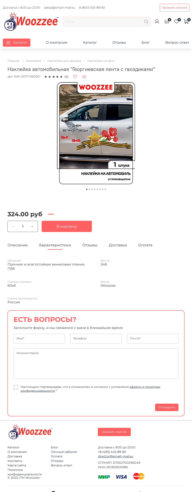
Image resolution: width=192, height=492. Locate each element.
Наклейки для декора (64, 61)
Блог (146, 42)
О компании (56, 42)
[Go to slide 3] (92, 189)
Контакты (15, 461)
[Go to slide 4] (94, 189)
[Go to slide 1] (86, 189)
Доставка (15, 456)
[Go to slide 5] (97, 189)
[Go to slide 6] (99, 189)
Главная (14, 61)
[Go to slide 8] (105, 189)
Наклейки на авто (101, 61)
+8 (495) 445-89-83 (112, 452)
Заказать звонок (174, 7)
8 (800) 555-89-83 (92, 7)
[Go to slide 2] (89, 189)
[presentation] (42, 404)
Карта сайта (17, 465)
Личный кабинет (64, 452)
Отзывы (119, 42)
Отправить (166, 407)
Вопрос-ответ (177, 42)
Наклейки (33, 61)
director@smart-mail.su (115, 456)
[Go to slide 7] (102, 189)
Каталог (90, 42)
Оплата (56, 456)
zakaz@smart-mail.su (59, 7)
